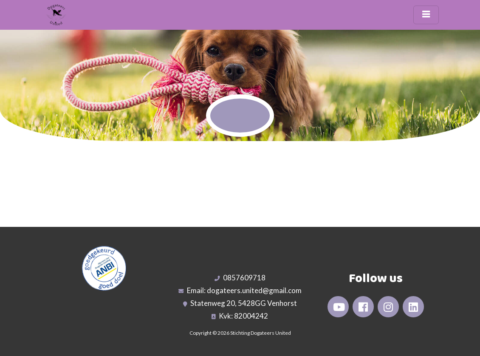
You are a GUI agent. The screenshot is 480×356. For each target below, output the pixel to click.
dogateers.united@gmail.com (254, 290)
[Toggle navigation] (426, 15)
